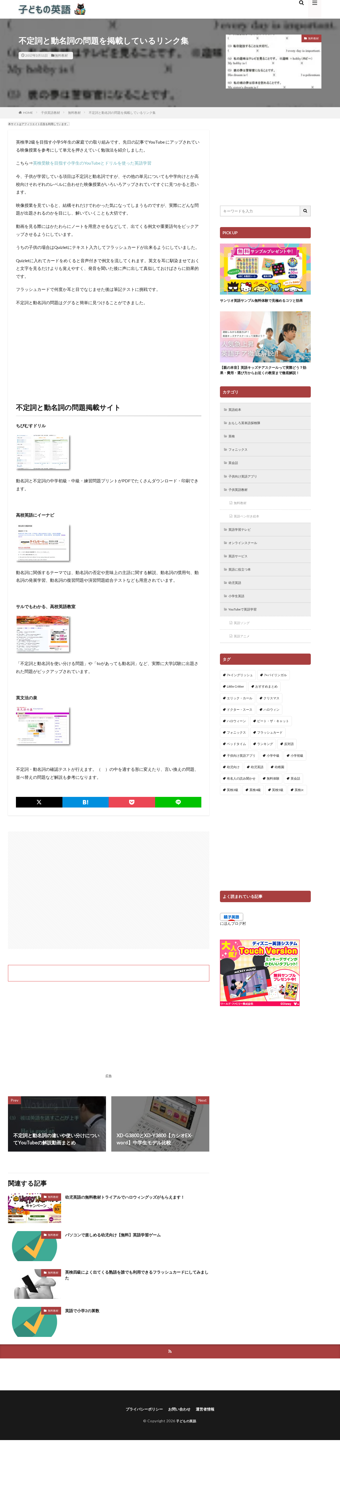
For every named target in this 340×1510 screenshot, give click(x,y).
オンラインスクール (245, 561)
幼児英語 (236, 603)
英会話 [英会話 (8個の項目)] (295, 801)
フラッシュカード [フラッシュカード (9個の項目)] (270, 755)
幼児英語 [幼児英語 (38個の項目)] (257, 790)
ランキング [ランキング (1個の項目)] (265, 766)
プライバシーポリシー (141, 1409)
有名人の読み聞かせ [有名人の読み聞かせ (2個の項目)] (241, 801)
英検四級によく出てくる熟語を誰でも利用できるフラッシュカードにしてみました (137, 1276)
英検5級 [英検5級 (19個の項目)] (277, 812)
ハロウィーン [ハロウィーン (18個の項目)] (236, 744)
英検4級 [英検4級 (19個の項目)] (255, 812)
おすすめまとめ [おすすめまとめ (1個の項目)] (266, 709)
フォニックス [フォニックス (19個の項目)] (236, 755)
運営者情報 (209, 1409)
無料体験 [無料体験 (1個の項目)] (273, 801)
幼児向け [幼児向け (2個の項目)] (233, 790)
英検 (232, 451)
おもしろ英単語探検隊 (247, 437)
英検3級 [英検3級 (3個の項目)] (232, 812)
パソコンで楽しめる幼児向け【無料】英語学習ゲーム (122, 1234)
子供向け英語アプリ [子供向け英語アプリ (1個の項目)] (241, 778)
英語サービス (240, 575)
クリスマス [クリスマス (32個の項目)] (271, 721)
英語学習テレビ (242, 548)
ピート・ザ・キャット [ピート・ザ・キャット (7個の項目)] (273, 744)
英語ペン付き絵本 (249, 534)
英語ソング (243, 644)
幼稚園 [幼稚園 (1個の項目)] (279, 790)
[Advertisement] (108, 349)
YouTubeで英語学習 (246, 631)
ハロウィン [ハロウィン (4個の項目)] (271, 732)
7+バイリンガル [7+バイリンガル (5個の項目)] (275, 698)
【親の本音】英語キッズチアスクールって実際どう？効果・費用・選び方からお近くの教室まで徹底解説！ (264, 380)
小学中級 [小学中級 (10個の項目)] (273, 778)
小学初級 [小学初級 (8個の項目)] (297, 778)
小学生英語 (238, 617)
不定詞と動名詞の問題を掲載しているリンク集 (122, 113)
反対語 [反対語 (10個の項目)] (289, 766)
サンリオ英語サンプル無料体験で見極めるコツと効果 (264, 303)
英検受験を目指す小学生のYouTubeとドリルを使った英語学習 (92, 162)
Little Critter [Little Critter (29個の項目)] (235, 709)
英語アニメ (243, 658)
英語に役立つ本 (242, 589)
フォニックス (240, 465)
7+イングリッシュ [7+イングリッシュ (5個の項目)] (240, 698)
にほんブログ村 (233, 946)
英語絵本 (236, 423)
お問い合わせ (180, 1409)
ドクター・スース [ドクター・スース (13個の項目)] (239, 732)
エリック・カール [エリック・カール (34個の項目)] (239, 721)
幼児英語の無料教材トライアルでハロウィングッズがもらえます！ (137, 1197)
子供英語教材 (50, 113)
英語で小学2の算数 (85, 1310)
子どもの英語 (186, 1422)
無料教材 (61, 55)
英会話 (234, 478)
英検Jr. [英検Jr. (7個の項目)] (299, 812)
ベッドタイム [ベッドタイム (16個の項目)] (236, 766)
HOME (28, 113)
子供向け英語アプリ (245, 492)
